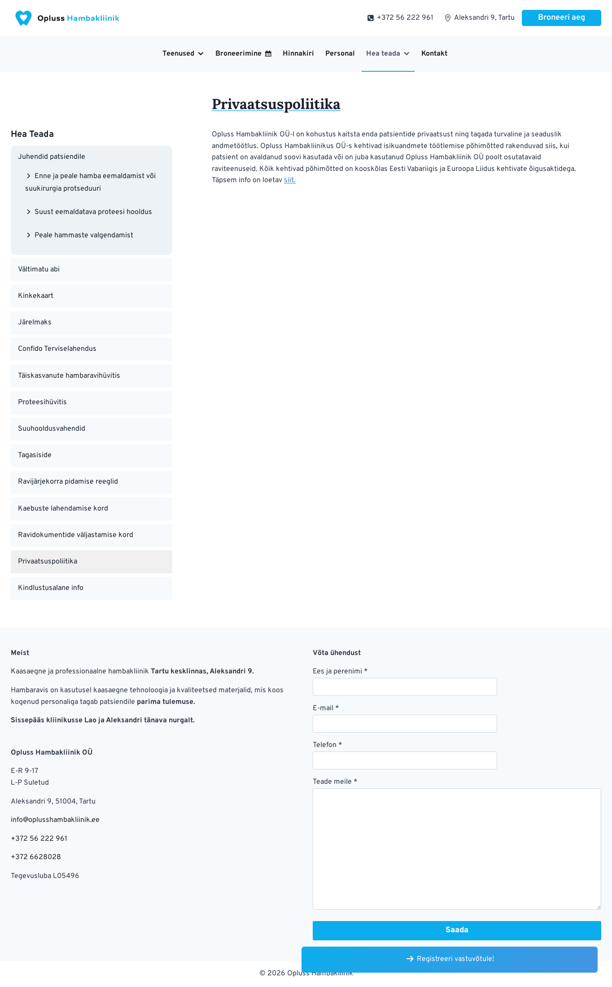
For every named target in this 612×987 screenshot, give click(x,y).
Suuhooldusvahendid (51, 428)
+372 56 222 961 (39, 838)
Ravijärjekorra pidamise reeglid (68, 481)
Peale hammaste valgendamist (84, 235)
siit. (290, 180)
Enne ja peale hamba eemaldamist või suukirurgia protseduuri (90, 182)
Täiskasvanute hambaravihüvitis (69, 375)
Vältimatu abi (39, 269)
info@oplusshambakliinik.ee (55, 820)
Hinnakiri (298, 53)
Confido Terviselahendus (57, 349)
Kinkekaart (35, 296)
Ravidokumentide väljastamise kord (75, 535)
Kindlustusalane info (50, 588)
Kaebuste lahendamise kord (63, 508)
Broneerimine (238, 53)
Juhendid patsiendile (51, 157)
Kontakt (434, 53)
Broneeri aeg (561, 18)
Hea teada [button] (383, 53)
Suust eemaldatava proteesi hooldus (93, 212)
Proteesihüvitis (42, 402)
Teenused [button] (178, 53)
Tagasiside (35, 455)
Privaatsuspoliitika (47, 561)
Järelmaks (35, 322)
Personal (340, 53)
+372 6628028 (36, 857)
